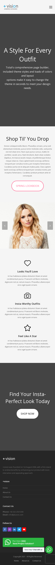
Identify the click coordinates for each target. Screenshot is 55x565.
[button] (50, 7)
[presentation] (5, 225)
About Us (6, 492)
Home (5, 488)
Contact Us (7, 497)
